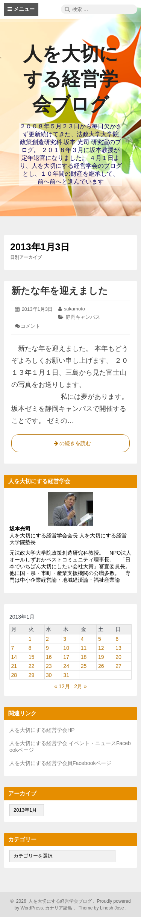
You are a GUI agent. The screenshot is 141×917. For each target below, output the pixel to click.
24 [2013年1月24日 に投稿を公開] (66, 666)
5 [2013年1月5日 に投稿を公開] (99, 639)
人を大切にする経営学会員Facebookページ (60, 763)
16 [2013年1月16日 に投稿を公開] (49, 657)
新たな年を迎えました (59, 290)
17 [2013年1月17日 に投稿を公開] (66, 657)
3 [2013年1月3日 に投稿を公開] (64, 639)
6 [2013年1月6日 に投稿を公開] (116, 639)
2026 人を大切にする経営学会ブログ (53, 901)
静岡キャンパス (83, 317)
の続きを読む (70, 444)
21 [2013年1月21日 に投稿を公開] (14, 666)
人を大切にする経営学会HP (41, 730)
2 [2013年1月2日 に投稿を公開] (47, 639)
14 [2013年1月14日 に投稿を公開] (14, 657)
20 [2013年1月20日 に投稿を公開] (118, 657)
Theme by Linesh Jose (102, 908)
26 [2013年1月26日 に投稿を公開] (101, 666)
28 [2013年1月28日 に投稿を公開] (14, 675)
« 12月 (62, 686)
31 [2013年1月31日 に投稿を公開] (66, 675)
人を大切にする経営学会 (39, 743)
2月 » (80, 686)
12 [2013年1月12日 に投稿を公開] (101, 648)
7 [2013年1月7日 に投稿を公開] (12, 648)
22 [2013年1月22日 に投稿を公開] (32, 666)
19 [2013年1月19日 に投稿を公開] (101, 657)
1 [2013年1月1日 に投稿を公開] (30, 639)
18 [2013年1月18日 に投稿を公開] (84, 657)
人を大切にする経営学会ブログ (70, 79)
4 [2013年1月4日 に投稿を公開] (82, 639)
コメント (30, 326)
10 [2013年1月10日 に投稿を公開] (66, 648)
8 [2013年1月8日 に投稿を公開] (30, 648)
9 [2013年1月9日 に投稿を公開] (47, 648)
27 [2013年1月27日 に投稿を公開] (118, 666)
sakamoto (74, 309)
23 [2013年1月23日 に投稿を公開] (49, 666)
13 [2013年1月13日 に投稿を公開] (118, 648)
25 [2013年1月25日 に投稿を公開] (84, 666)
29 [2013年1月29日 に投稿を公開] (32, 675)
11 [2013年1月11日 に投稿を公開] (84, 648)
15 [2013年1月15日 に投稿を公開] (32, 657)
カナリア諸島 (59, 908)
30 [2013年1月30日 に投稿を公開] (49, 675)
